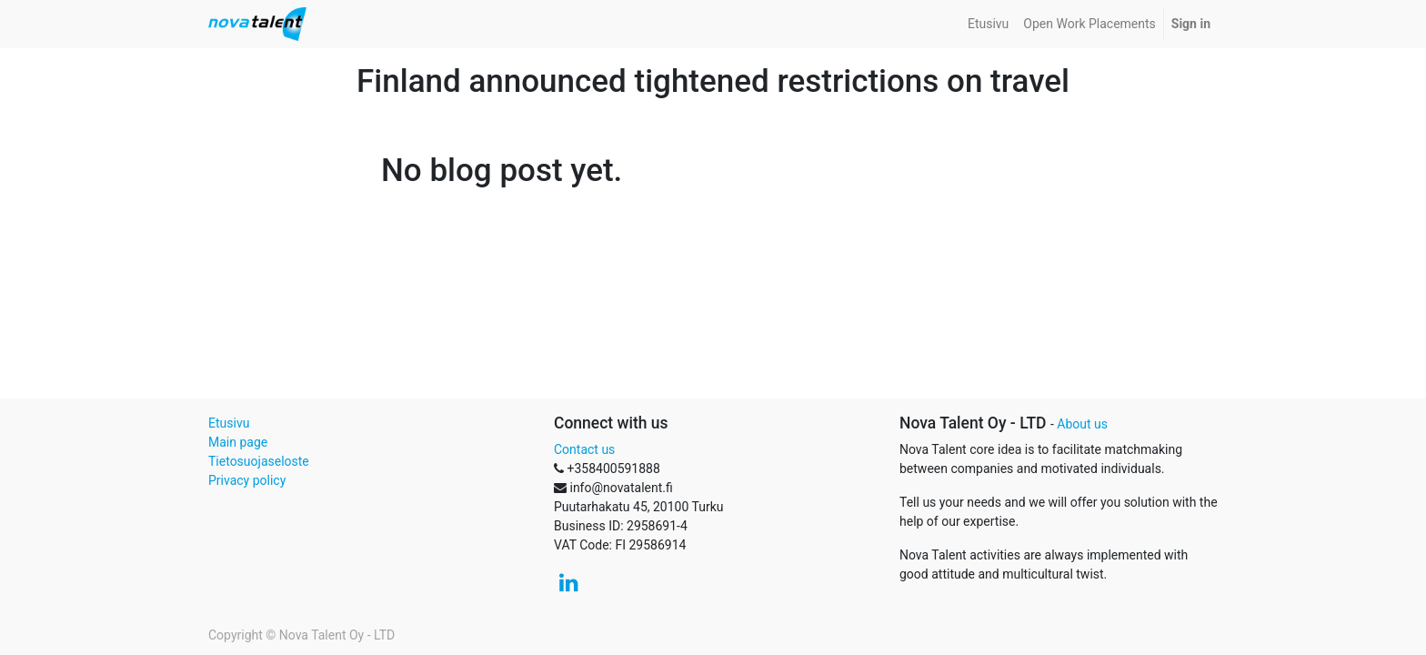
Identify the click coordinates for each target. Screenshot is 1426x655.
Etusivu (228, 423)
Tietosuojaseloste (258, 461)
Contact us (584, 449)
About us (1082, 424)
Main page (237, 442)
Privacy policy (247, 480)
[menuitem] (988, 24)
